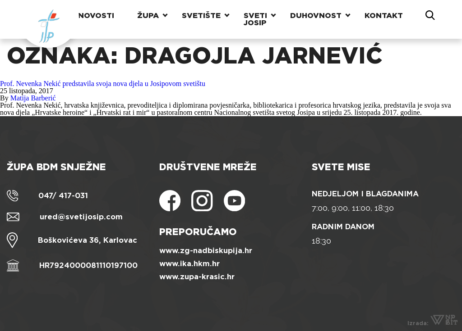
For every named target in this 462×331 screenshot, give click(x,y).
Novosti (96, 15)
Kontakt (384, 15)
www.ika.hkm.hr (189, 264)
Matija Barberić (33, 98)
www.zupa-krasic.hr (197, 277)
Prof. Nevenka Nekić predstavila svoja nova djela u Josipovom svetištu (102, 83)
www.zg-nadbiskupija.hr (205, 250)
